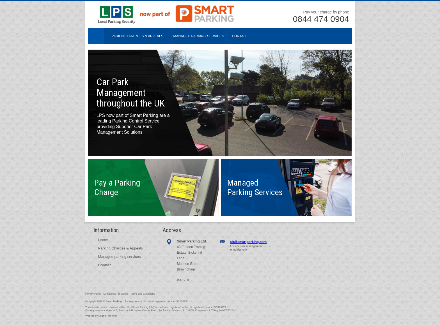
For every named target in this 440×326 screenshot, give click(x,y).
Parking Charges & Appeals (137, 36)
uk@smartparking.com (248, 242)
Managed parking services (119, 257)
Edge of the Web (107, 316)
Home (96, 36)
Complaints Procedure (115, 293)
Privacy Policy (93, 293)
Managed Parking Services (198, 36)
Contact (240, 36)
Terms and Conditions (142, 293)
